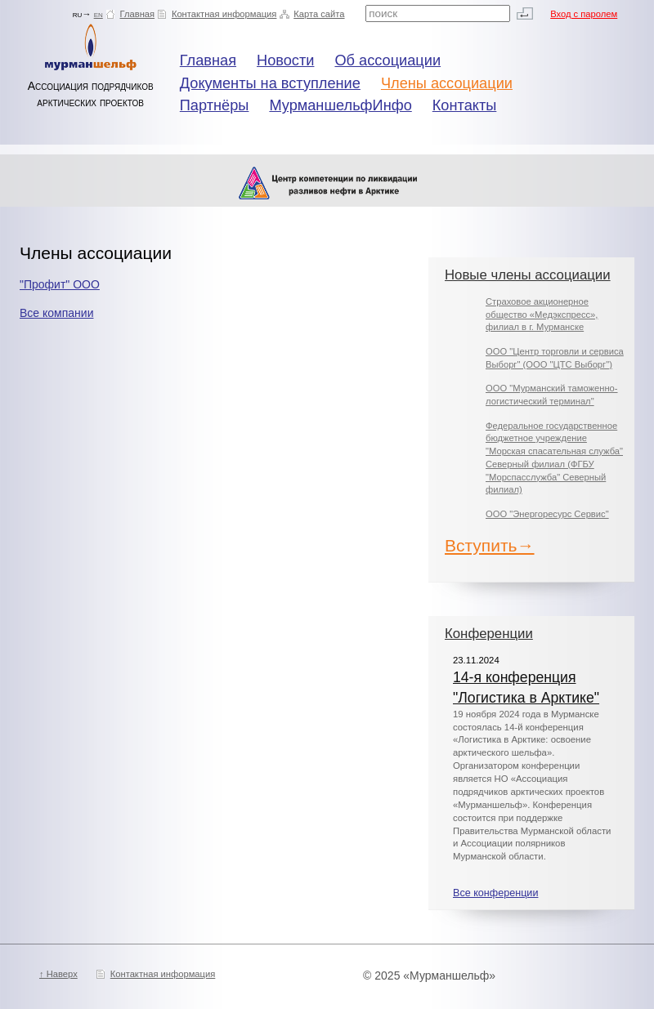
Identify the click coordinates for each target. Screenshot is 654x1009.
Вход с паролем (583, 14)
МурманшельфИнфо (340, 105)
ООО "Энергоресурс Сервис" (547, 514)
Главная (137, 14)
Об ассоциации (387, 60)
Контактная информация (224, 14)
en (98, 14)
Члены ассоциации (447, 83)
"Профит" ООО (60, 284)
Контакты (464, 105)
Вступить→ (490, 545)
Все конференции (495, 893)
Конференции (489, 633)
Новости (285, 60)
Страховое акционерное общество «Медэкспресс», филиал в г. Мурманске (542, 314)
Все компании (56, 312)
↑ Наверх (58, 974)
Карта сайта (318, 14)
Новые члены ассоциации (528, 275)
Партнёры (214, 105)
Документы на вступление (270, 83)
